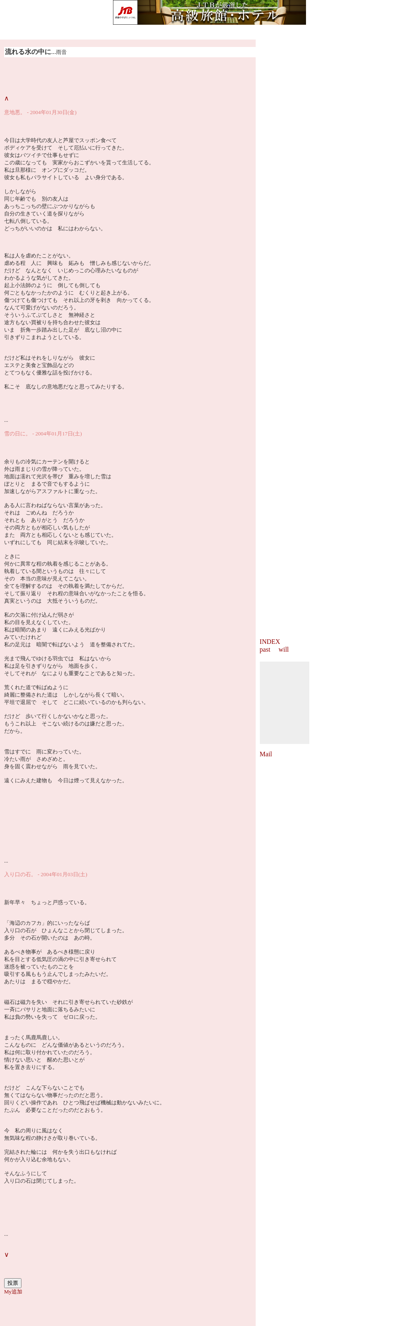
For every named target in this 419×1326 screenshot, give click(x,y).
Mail (266, 754)
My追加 (13, 1292)
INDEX (270, 641)
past (265, 649)
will (283, 649)
